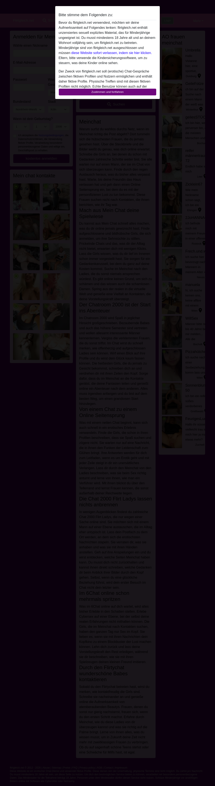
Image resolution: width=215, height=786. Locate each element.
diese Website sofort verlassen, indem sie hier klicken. (111, 53)
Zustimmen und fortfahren (107, 91)
